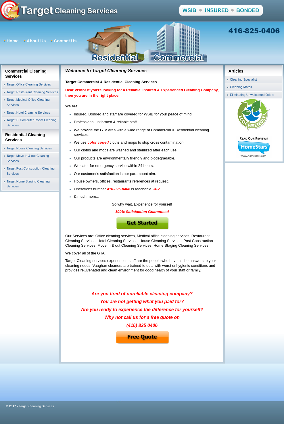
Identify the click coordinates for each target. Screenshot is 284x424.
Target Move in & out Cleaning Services (28, 158)
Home (13, 40)
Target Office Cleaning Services (29, 84)
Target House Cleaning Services (29, 148)
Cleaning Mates (241, 87)
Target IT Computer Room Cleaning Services (31, 122)
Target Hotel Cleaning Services (28, 112)
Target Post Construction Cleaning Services (31, 171)
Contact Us (65, 40)
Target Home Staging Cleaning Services (28, 184)
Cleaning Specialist (243, 79)
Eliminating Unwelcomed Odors (252, 94)
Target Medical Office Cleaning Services (28, 102)
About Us (36, 40)
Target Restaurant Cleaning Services (32, 92)
